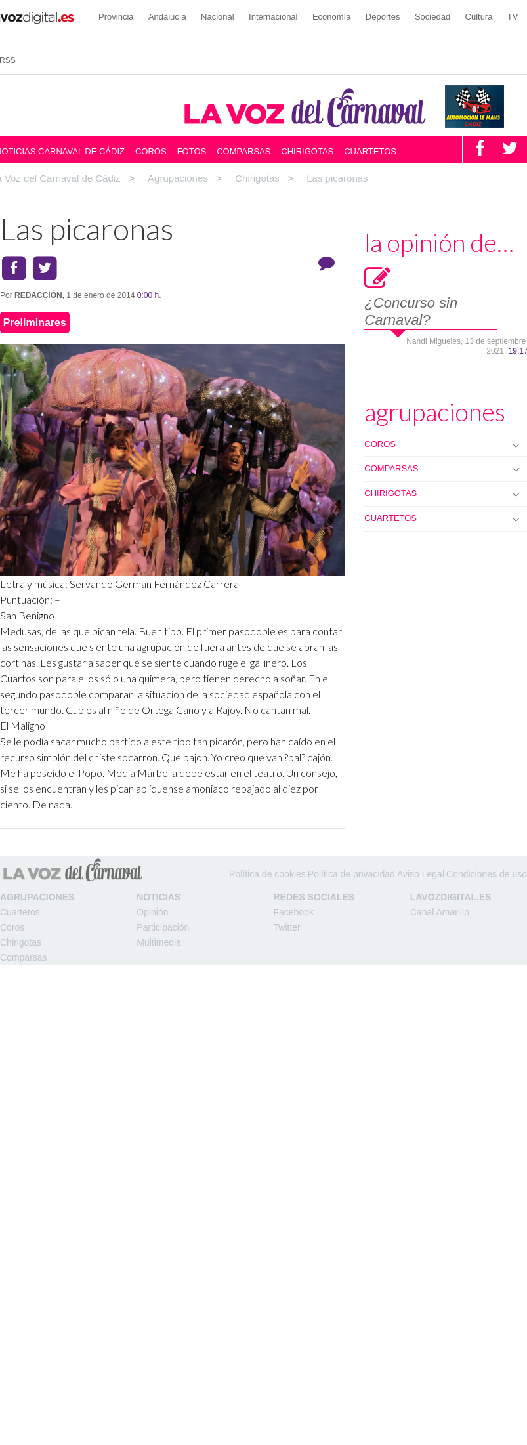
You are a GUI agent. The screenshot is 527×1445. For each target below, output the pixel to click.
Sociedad (432, 17)
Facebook (294, 912)
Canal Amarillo (439, 912)
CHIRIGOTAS (390, 493)
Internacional (273, 17)
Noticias (158, 897)
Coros (151, 151)
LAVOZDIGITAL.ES (451, 897)
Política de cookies (267, 874)
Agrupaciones (37, 897)
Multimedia (159, 942)
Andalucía (167, 17)
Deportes (383, 17)
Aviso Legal (420, 874)
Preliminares (34, 322)
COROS (380, 444)
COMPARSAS (391, 468)
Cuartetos (370, 151)
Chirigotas (307, 151)
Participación (163, 927)
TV (512, 17)
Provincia (115, 17)
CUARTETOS (390, 518)
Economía (331, 17)
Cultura (479, 17)
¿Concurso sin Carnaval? (410, 311)
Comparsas (243, 151)
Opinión (152, 912)
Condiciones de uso (486, 874)
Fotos (192, 151)
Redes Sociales (314, 897)
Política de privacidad (351, 874)
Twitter (287, 927)
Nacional (217, 17)
